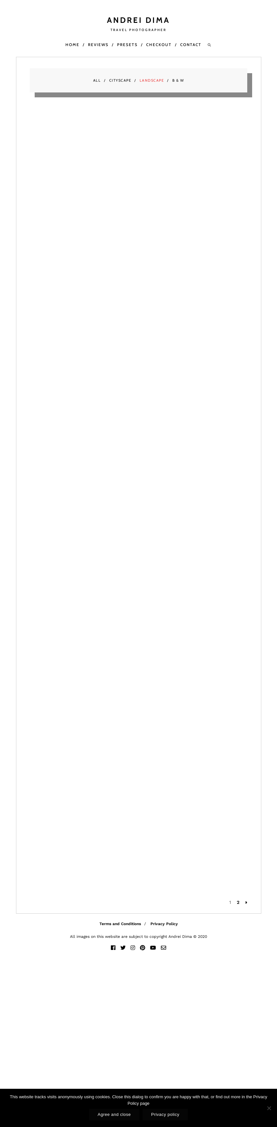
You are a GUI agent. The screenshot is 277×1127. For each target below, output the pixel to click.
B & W (178, 80)
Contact (190, 44)
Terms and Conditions (120, 924)
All (97, 80)
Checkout (159, 44)
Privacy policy (165, 1114)
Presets (127, 44)
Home (72, 44)
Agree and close (114, 1114)
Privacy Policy (164, 924)
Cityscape (120, 80)
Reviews (98, 44)
